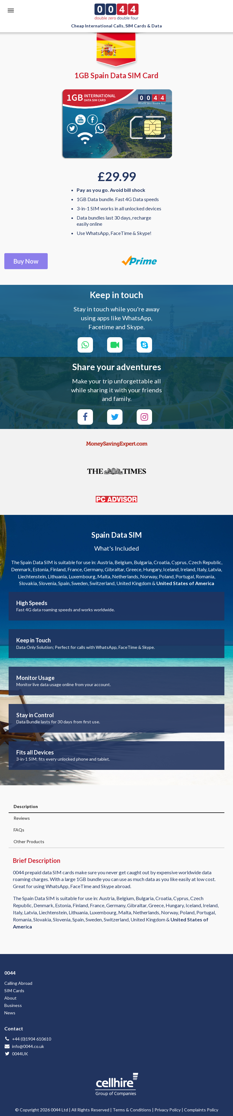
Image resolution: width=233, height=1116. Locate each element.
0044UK (16, 1053)
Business (13, 1005)
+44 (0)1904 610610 (27, 1038)
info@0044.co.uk (24, 1046)
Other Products (29, 841)
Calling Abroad (18, 983)
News (9, 1012)
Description (26, 806)
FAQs (19, 829)
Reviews (22, 818)
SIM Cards (14, 990)
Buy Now (26, 261)
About (10, 998)
